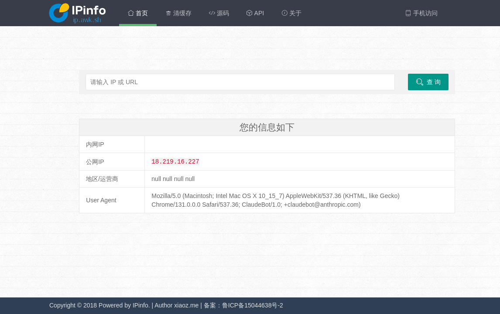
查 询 (428, 82)
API (255, 13)
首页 (138, 13)
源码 (219, 13)
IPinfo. (141, 305)
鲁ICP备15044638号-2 (252, 305)
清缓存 (178, 13)
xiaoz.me (186, 305)
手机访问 (421, 13)
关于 (291, 13)
